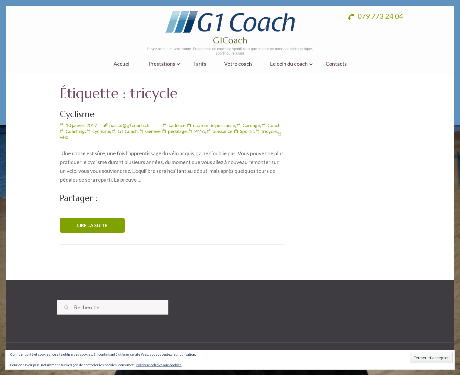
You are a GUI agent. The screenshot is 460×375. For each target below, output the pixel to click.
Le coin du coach (289, 64)
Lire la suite (92, 225)
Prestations (161, 64)
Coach (274, 125)
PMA (199, 131)
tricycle (269, 131)
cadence (177, 125)
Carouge (251, 125)
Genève (152, 131)
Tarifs (199, 64)
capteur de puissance (214, 125)
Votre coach (238, 64)
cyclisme (101, 131)
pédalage (177, 131)
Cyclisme (77, 114)
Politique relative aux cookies (159, 365)
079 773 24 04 (375, 16)
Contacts (336, 64)
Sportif (247, 131)
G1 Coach (128, 131)
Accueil (122, 64)
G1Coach (230, 40)
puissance (222, 131)
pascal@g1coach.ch (129, 125)
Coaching (75, 131)
